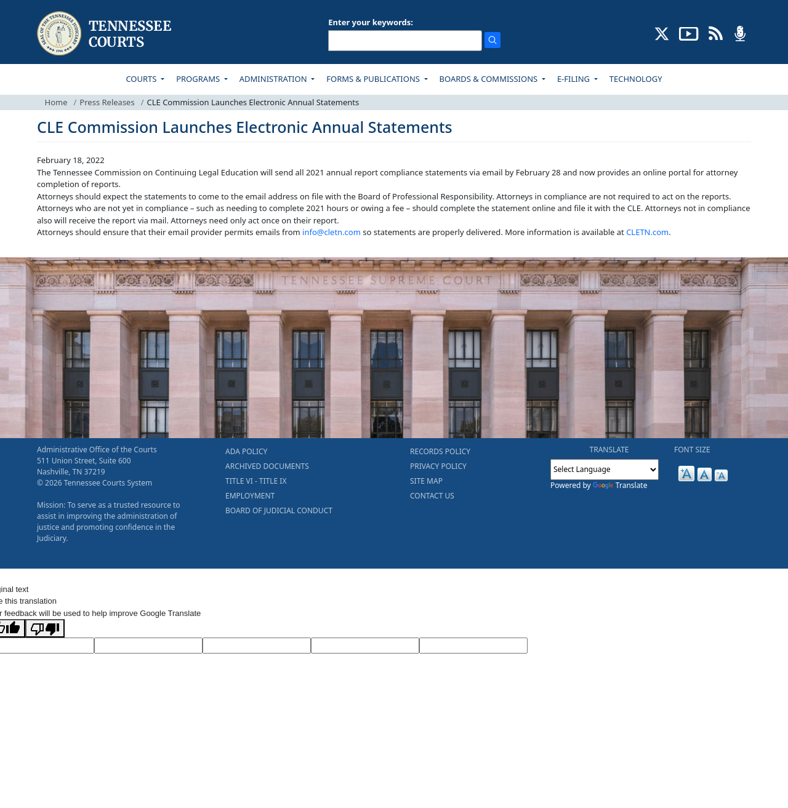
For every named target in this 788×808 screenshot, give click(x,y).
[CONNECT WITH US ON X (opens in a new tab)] (662, 32)
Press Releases (106, 102)
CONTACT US (432, 495)
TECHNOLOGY (635, 78)
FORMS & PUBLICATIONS (374, 78)
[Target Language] (148, 646)
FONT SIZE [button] (692, 449)
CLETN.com (647, 232)
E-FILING (574, 78)
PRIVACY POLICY (438, 466)
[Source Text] (257, 646)
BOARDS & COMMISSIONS (490, 78)
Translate (620, 485)
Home (56, 102)
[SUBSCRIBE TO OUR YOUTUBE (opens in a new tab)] (689, 32)
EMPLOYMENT (250, 495)
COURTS (142, 78)
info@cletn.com (331, 232)
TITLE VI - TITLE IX (255, 481)
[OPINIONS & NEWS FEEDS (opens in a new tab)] (715, 32)
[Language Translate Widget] (604, 469)
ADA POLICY (246, 451)
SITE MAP (426, 481)
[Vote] (473, 646)
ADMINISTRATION (274, 78)
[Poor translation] (45, 628)
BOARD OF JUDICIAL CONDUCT (278, 510)
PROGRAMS (199, 78)
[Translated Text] (365, 646)
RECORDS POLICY (440, 451)
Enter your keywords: (370, 22)
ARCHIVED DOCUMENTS (267, 466)
